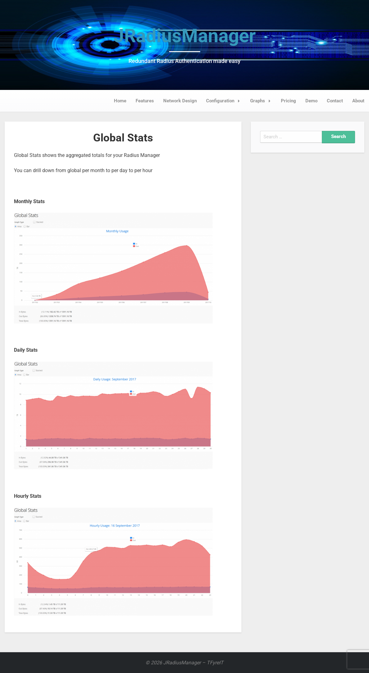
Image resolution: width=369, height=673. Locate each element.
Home (120, 101)
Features (145, 101)
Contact (335, 101)
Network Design (180, 101)
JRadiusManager (185, 36)
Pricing (288, 101)
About (358, 101)
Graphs (262, 101)
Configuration (224, 101)
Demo (311, 101)
